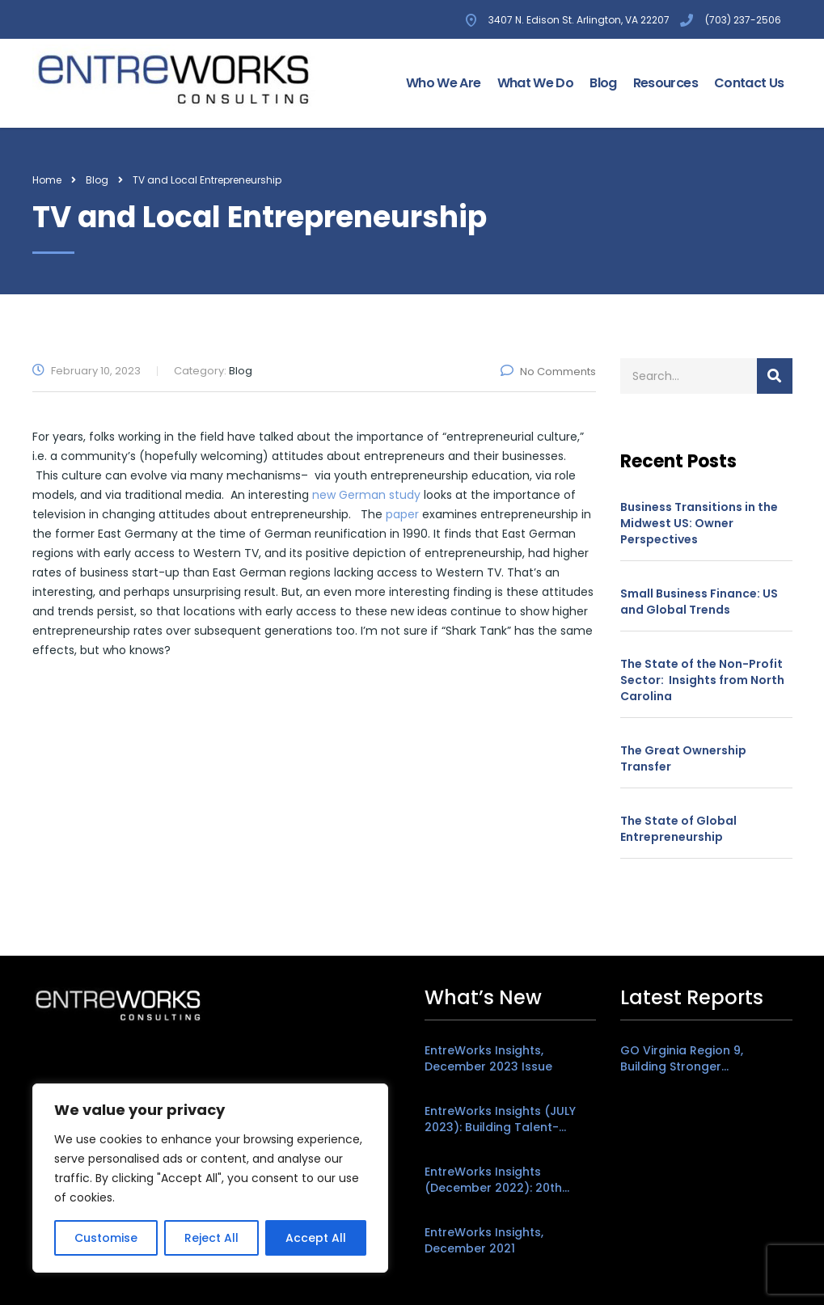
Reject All (211, 1238)
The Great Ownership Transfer (683, 758)
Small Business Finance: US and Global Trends (699, 601)
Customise (105, 1238)
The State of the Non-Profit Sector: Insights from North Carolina (702, 680)
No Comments (548, 371)
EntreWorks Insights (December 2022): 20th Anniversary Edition (493, 1180)
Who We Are (443, 83)
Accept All (315, 1238)
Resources (665, 83)
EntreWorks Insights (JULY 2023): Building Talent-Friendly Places (500, 1119)
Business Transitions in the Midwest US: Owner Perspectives (699, 523)
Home (46, 180)
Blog (602, 83)
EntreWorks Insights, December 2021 (484, 1240)
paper (402, 514)
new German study (366, 495)
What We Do (535, 83)
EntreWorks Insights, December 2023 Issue (488, 1058)
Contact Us (749, 83)
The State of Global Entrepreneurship (678, 829)
